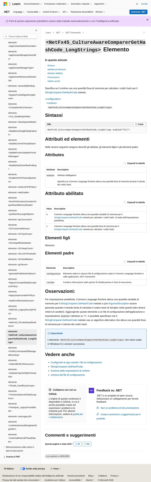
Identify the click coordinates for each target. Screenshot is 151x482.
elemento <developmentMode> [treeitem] (22, 122)
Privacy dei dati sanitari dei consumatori (20, 480)
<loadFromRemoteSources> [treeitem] (21, 300)
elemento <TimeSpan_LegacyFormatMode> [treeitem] (22, 407)
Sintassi (51, 65)
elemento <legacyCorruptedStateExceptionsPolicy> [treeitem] (22, 282)
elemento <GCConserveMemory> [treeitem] (19, 227)
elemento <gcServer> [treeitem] (18, 264)
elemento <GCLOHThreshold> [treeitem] (22, 254)
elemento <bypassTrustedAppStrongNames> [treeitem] (21, 95)
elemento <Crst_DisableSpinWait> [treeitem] (19, 115)
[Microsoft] (5, 4)
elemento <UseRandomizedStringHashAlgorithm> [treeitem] (22, 425)
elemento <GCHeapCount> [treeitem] (20, 248)
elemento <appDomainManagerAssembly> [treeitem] (22, 55)
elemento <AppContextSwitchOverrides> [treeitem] (22, 44)
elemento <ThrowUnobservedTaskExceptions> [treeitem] (22, 395)
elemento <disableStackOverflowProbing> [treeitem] (22, 165)
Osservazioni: (53, 77)
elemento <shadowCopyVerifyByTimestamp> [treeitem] (22, 373)
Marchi (89, 480)
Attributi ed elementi (56, 69)
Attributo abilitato (55, 73)
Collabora (102, 476)
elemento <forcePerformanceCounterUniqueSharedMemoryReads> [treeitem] (22, 201)
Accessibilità (74, 480)
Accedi (144, 4)
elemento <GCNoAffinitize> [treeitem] (20, 259)
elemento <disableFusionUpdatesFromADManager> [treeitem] (22, 153)
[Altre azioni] (143, 32)
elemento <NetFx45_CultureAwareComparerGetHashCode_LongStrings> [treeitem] (22, 337)
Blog (90, 476)
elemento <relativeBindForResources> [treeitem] (21, 362)
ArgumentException (118, 303)
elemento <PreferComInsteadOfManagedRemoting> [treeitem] (22, 351)
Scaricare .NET (138, 12)
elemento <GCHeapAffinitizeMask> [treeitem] (19, 241)
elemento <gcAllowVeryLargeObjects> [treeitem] (21, 212)
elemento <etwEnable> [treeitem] (18, 192)
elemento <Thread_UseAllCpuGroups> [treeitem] (21, 384)
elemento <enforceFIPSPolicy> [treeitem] (22, 187)
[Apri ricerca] (137, 4)
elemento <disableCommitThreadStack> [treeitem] (22, 142)
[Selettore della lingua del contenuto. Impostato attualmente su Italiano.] (8, 468)
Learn (48, 32)
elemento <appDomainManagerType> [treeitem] (21, 66)
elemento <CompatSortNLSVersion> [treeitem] (20, 106)
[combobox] (20, 36)
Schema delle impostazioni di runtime (70, 370)
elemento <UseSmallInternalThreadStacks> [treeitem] (22, 438)
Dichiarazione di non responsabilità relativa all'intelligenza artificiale (33, 476)
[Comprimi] (36, 30)
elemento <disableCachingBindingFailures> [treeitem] (22, 131)
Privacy (113, 476)
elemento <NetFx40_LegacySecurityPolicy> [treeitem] (22, 310)
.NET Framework (73, 32)
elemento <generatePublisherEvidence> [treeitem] (22, 272)
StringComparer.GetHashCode (61, 92)
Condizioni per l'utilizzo (54, 480)
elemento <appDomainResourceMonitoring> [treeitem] (22, 77)
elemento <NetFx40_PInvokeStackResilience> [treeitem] (22, 322)
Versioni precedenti (76, 476)
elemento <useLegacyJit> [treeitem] (20, 416)
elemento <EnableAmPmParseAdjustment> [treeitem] (22, 178)
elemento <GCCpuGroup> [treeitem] (20, 234)
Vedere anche (53, 81)
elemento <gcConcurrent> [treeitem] (20, 219)
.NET (58, 32)
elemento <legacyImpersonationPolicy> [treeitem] (21, 293)
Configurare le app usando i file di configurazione (76, 362)
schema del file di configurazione (68, 375)
